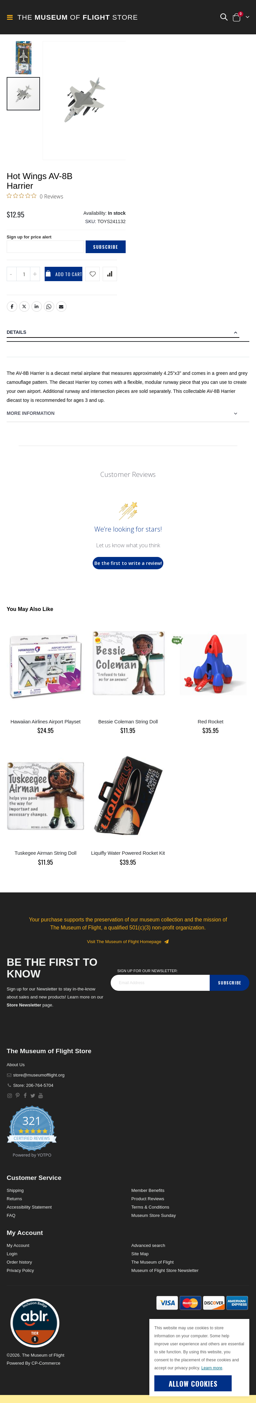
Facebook (12, 312)
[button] (223, 17)
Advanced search (148, 1251)
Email (61, 312)
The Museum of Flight (152, 1267)
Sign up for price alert (31, 241)
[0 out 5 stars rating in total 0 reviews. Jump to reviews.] (35, 197)
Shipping (15, 1196)
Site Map (140, 1259)
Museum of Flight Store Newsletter (165, 1276)
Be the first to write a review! (128, 568)
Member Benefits (147, 1196)
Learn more (211, 1368)
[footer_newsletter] (160, 988)
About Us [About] (16, 1070)
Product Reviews (147, 1204)
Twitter (24, 312)
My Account (18, 1251)
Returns (14, 1204)
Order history (19, 1267)
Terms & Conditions (150, 1212)
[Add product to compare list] (110, 279)
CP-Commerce (45, 1368)
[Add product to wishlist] (92, 279)
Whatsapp (49, 312)
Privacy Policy (20, 1276)
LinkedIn (36, 312)
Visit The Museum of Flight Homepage (128, 946)
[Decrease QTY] (12, 279)
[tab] (128, 338)
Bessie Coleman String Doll (128, 727)
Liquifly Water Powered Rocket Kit (128, 858)
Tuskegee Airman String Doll (45, 858)
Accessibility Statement (29, 1212)
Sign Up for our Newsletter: (147, 976)
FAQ (11, 1221)
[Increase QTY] (35, 279)
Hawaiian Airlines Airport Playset (45, 727)
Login (12, 1259)
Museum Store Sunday (153, 1221)
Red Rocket (210, 727)
